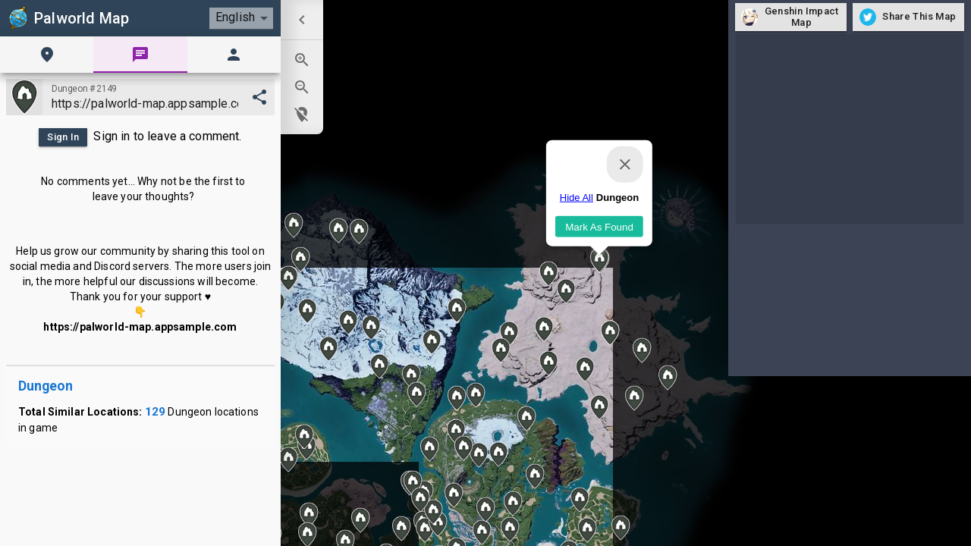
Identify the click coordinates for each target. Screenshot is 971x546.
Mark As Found (599, 226)
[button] (579, 500)
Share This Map (908, 17)
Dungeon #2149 (84, 88)
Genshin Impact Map (791, 17)
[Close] (625, 164)
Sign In (63, 137)
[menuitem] (302, 19)
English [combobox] (235, 17)
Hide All (576, 197)
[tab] (46, 54)
